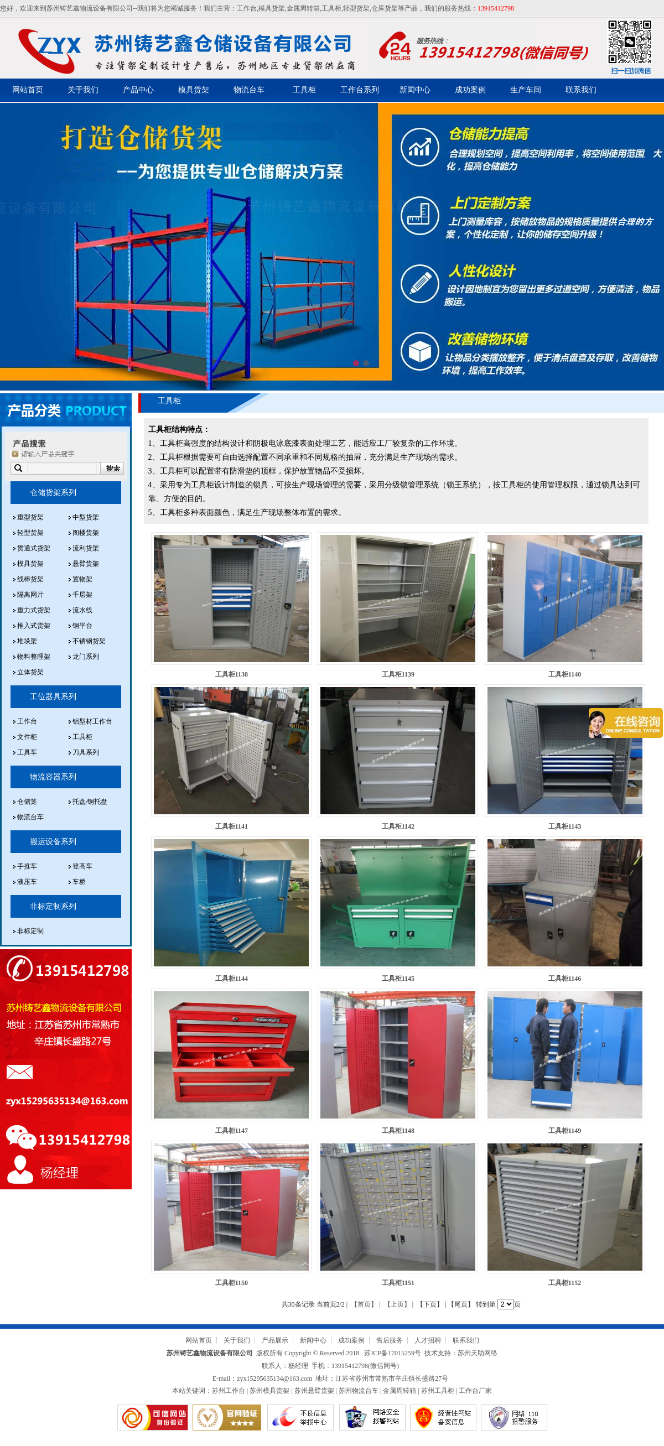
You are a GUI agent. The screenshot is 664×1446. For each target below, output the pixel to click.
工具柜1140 (564, 674)
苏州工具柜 (437, 1391)
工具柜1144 (231, 978)
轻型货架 (356, 8)
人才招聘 (427, 1340)
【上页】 (397, 1304)
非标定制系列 (53, 906)
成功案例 (470, 90)
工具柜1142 (398, 826)
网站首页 (27, 90)
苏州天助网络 (477, 1353)
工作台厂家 (475, 1391)
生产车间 (525, 90)
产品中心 (138, 90)
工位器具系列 (53, 697)
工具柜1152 (564, 1283)
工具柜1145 (398, 978)
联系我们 (581, 90)
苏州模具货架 (269, 1391)
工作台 (247, 8)
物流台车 (249, 90)
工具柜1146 (564, 978)
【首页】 (364, 1304)
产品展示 (275, 1340)
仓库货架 (384, 8)
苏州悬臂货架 (314, 1391)
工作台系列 (359, 90)
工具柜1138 (231, 674)
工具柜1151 (398, 1283)
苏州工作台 (228, 1391)
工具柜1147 (231, 1131)
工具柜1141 (231, 826)
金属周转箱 (303, 8)
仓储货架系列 (53, 492)
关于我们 (83, 90)
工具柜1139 (398, 674)
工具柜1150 (231, 1283)
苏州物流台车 (358, 1391)
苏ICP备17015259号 (392, 1353)
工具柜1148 (398, 1131)
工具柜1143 (564, 826)
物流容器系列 (53, 777)
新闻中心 (415, 90)
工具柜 (331, 8)
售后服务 (389, 1340)
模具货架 (271, 8)
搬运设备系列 (53, 842)
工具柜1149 (564, 1131)
